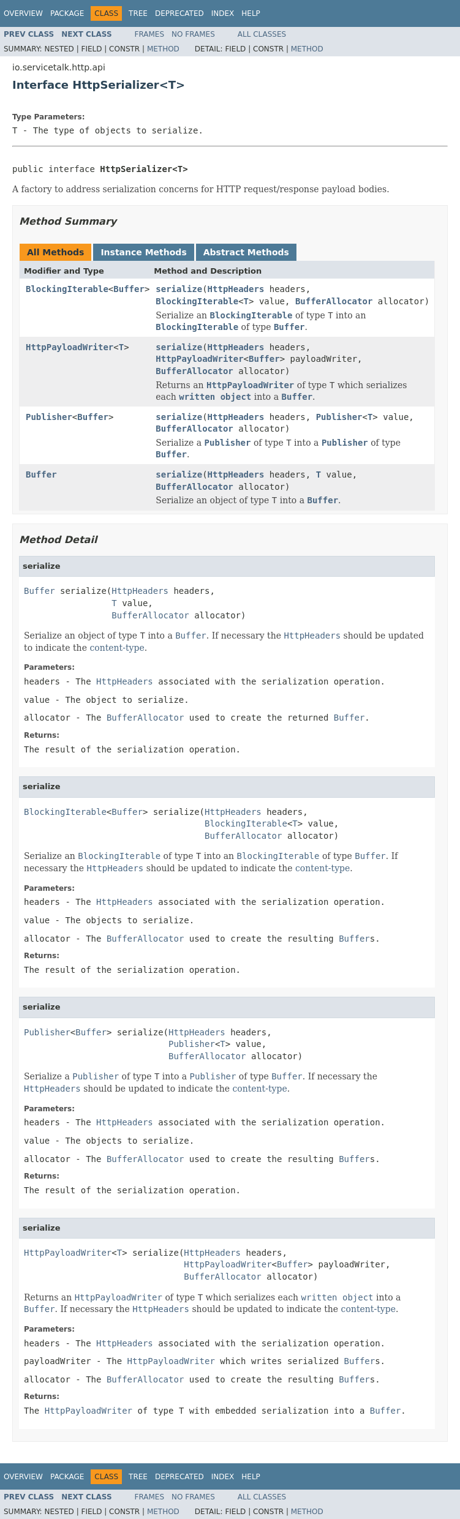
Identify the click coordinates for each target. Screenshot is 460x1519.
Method (163, 49)
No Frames (193, 34)
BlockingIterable (67, 289)
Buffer (129, 289)
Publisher (49, 417)
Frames (150, 34)
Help (250, 13)
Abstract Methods (246, 252)
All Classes (262, 34)
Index (223, 13)
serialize (179, 289)
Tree (138, 13)
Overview (23, 13)
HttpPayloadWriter (69, 347)
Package (67, 13)
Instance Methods (143, 252)
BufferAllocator (333, 301)
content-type (116, 648)
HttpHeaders (236, 289)
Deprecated (179, 13)
